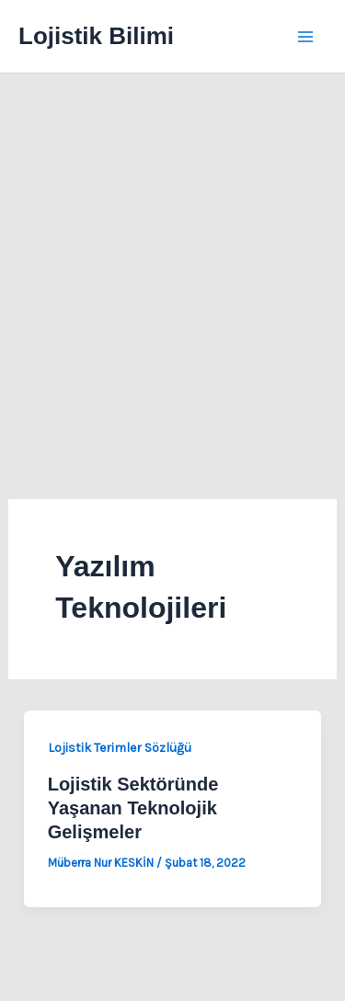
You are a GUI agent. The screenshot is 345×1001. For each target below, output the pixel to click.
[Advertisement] (172, 255)
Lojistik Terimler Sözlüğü (119, 748)
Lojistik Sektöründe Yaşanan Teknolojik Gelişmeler (133, 808)
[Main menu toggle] (306, 37)
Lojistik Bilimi (96, 36)
